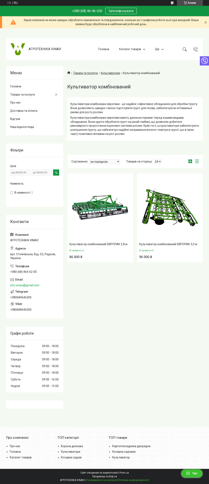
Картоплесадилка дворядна (131, 446)
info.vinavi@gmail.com (24, 285)
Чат (192, 473)
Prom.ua (124, 472)
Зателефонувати (121, 11)
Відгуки (15, 119)
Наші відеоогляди (22, 127)
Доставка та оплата (23, 110)
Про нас (15, 102)
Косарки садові (71, 457)
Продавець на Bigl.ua (104, 476)
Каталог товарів (130, 49)
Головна (103, 49)
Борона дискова (72, 446)
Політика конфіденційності (133, 480)
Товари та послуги (85, 73)
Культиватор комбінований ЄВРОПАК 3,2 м (168, 244)
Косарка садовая (124, 451)
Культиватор (121, 457)
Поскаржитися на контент (101, 480)
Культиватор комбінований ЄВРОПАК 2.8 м (98, 244)
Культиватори (110, 73)
